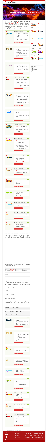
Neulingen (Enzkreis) (34, 69)
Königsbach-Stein (33, 73)
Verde (16, 192)
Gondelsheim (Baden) (34, 66)
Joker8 (17, 140)
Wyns (16, 33)
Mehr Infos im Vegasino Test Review (20, 161)
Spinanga (17, 126)
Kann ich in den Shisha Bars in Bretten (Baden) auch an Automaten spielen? (14, 309)
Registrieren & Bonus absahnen (18, 42)
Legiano (17, 170)
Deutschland (10, 430)
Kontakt (28, 304)
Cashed (17, 48)
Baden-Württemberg (14, 430)
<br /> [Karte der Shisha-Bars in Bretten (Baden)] (17, 253)
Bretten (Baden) (20, 31)
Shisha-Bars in (6, 430)
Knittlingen (32, 67)
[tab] (17, 307)
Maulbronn (32, 72)
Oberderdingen (33, 68)
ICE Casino (18, 111)
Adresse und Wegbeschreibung (12, 269)
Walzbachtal (32, 70)
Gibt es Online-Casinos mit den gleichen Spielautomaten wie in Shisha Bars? (15, 311)
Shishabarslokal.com (11, 23)
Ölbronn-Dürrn (33, 71)
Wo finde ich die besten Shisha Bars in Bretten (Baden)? (12, 307)
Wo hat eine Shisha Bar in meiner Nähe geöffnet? (11, 314)
